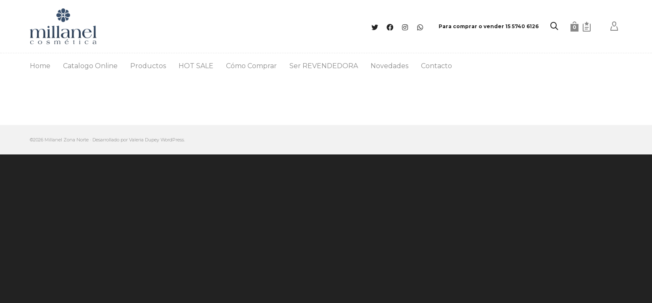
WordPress (172, 140)
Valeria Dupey (144, 140)
